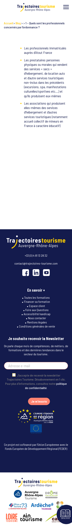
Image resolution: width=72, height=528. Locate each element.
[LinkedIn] (36, 272)
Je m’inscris (39, 401)
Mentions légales (37, 322)
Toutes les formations (37, 297)
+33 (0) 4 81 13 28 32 (36, 255)
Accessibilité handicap (37, 314)
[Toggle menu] (66, 7)
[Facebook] (25, 272)
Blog (18, 23)
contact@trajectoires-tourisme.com (36, 263)
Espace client (37, 306)
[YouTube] (46, 272)
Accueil (8, 23)
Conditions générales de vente (37, 326)
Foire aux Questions (37, 310)
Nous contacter (37, 318)
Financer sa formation (37, 301)
